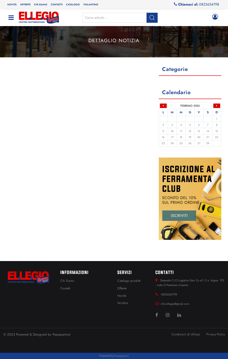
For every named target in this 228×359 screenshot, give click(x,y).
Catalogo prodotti (129, 280)
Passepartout (61, 334)
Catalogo (73, 4)
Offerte (25, 4)
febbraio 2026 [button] (190, 106)
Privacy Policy (215, 334)
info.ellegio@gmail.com (175, 304)
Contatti (57, 4)
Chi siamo (40, 4)
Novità (12, 4)
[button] (90, 5)
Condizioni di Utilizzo (185, 334)
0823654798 (209, 4)
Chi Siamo (67, 280)
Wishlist (122, 303)
